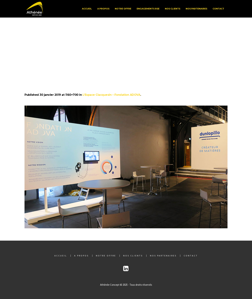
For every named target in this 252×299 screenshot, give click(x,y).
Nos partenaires (163, 256)
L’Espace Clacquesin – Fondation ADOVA (112, 94)
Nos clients (133, 256)
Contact (191, 256)
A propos (81, 256)
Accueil (60, 256)
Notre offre (106, 256)
